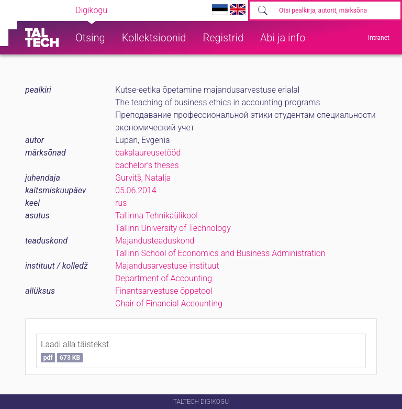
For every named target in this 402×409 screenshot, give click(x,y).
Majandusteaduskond (154, 241)
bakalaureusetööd (148, 153)
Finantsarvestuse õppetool (164, 291)
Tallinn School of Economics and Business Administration (220, 253)
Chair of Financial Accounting (168, 303)
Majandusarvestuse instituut (167, 266)
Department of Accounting (163, 278)
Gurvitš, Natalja (143, 178)
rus (121, 203)
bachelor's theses (147, 165)
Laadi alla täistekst (75, 350)
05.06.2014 (136, 190)
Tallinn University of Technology (173, 228)
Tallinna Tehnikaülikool (156, 215)
